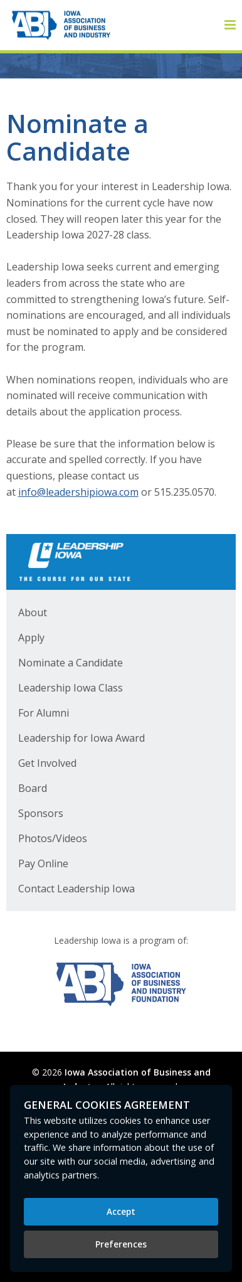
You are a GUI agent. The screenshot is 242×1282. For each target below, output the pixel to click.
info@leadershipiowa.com (78, 492)
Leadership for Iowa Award (81, 738)
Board (32, 788)
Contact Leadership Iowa (76, 888)
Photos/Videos (52, 838)
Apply (31, 637)
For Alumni (43, 713)
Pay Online (43, 863)
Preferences (121, 1244)
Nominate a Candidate (70, 663)
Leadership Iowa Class (70, 688)
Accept (121, 1211)
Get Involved (47, 763)
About (32, 612)
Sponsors (40, 813)
